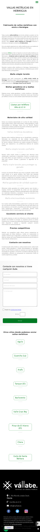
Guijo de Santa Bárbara (20, 457)
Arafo (20, 370)
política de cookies (17, 524)
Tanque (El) (20, 384)
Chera (20, 442)
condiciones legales (16, 309)
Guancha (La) (20, 356)
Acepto (9, 527)
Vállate (10, 53)
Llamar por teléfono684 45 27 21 (20, 106)
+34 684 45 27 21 (14, 502)
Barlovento (20, 398)
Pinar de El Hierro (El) (20, 427)
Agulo (20, 342)
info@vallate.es (14, 506)
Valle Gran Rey (20, 412)
